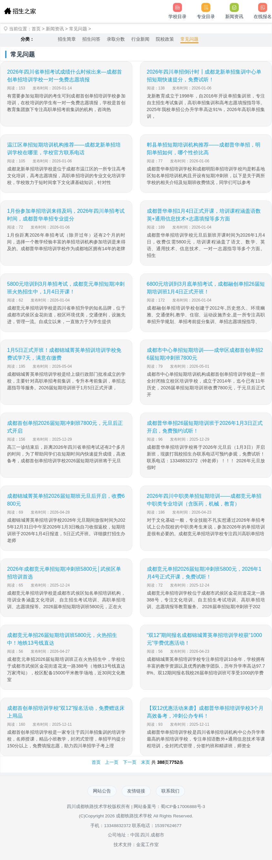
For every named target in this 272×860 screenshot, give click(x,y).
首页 (36, 28)
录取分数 (116, 39)
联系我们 (170, 790)
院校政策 (165, 39)
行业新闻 (140, 39)
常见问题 (78, 28)
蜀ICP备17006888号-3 (183, 806)
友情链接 (136, 790)
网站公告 (102, 790)
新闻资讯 (55, 28)
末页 (145, 762)
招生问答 (91, 39)
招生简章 (67, 39)
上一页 (111, 762)
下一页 (129, 762)
